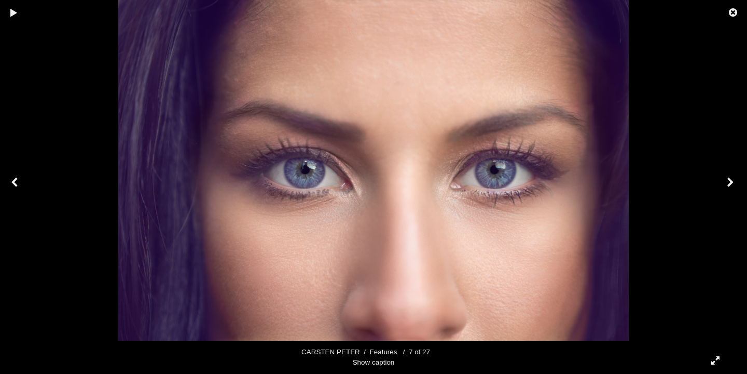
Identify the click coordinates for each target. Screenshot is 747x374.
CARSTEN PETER (330, 352)
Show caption (374, 362)
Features (383, 352)
